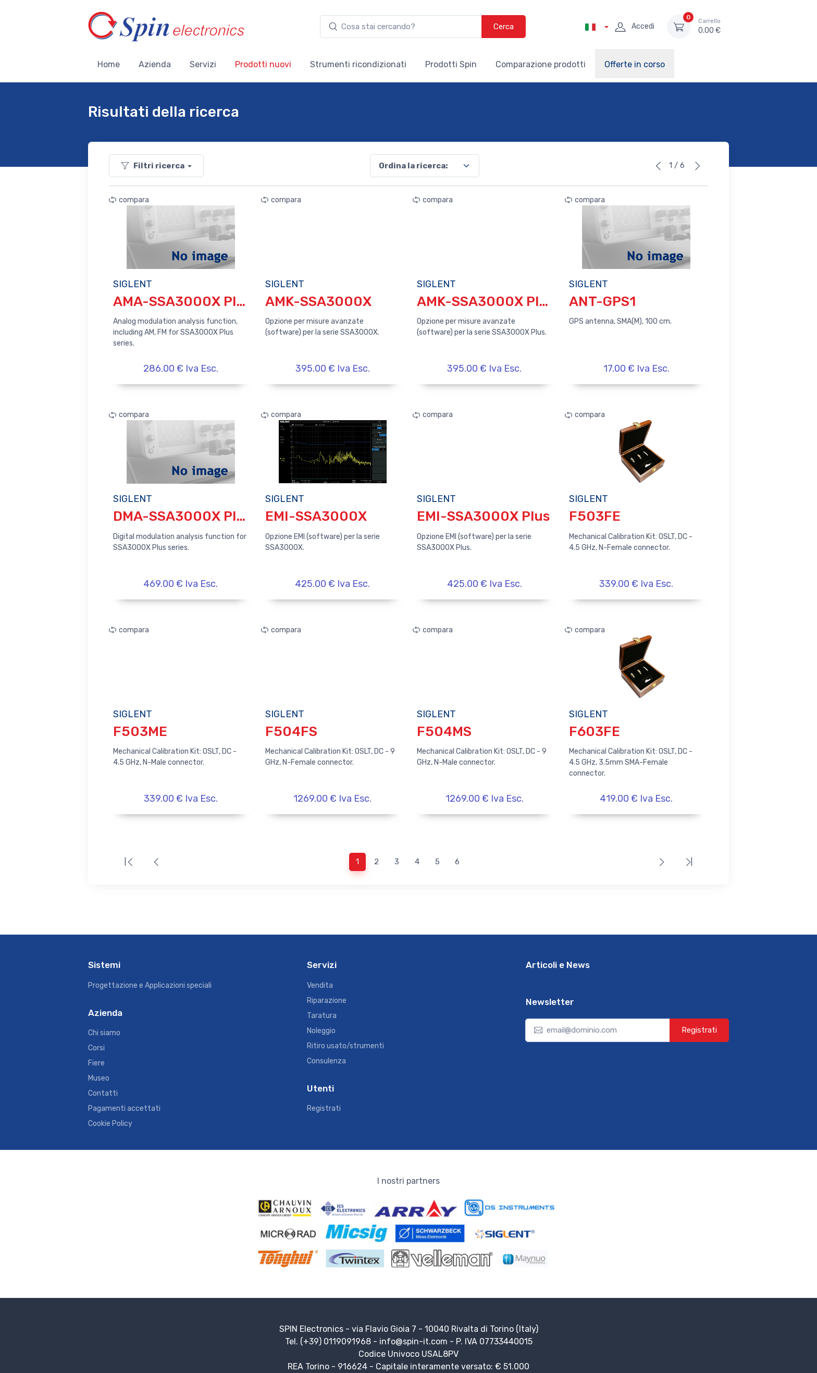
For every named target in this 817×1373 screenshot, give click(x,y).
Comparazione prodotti (541, 64)
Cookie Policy (110, 1111)
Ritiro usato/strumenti (345, 1032)
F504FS (291, 723)
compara (129, 199)
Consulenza (326, 1048)
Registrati (324, 1096)
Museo (98, 1065)
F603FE (594, 723)
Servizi (203, 64)
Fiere (96, 1050)
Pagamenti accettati (124, 1096)
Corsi (96, 1035)
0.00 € (709, 26)
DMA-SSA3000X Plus (182, 512)
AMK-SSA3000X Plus (485, 301)
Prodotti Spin (451, 64)
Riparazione (326, 987)
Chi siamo (104, 1020)
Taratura (322, 1002)
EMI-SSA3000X (316, 512)
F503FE (595, 512)
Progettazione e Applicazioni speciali (150, 972)
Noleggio (321, 1017)
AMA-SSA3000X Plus (182, 301)
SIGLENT (132, 284)
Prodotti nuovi (263, 64)
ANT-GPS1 (602, 301)
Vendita (320, 972)
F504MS (444, 723)
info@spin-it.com (413, 1329)
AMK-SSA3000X (318, 301)
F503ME (140, 723)
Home (108, 64)
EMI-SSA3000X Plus (483, 512)
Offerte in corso (634, 64)
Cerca (503, 26)
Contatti (103, 1080)
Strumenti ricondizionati (358, 64)
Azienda (155, 64)
